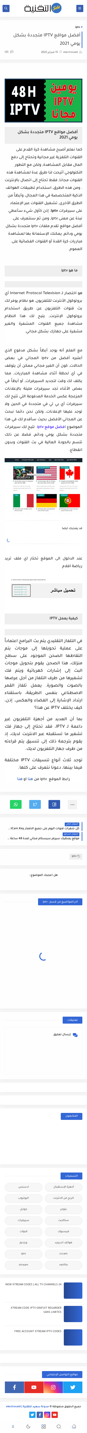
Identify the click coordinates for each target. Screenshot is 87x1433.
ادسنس (23, 1187)
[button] (54, 804)
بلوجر (63, 1209)
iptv (77, 27)
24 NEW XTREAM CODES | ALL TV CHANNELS (33, 1284)
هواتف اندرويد (63, 1242)
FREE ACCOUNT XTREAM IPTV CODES (37, 1331)
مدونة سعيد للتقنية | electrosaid (27, 1406)
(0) (9, 52)
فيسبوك (63, 1231)
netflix (63, 1265)
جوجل (23, 1209)
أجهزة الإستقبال (63, 1187)
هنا (30, 779)
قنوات (23, 1231)
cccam (63, 1254)
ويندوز (23, 1242)
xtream (23, 1265)
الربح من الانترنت (63, 1198)
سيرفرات (23, 1220)
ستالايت (63, 1220)
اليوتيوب (23, 1198)
